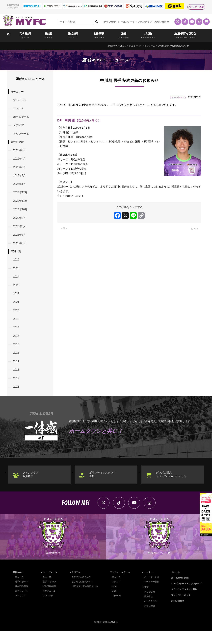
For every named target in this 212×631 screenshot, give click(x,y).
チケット (175, 572)
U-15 (114, 591)
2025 (16, 268)
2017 (16, 336)
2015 (16, 352)
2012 (16, 378)
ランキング (20, 595)
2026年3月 (19, 167)
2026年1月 (19, 184)
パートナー (147, 572)
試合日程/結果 (21, 586)
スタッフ (116, 582)
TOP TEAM (25, 35)
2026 (16, 259)
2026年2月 (19, 175)
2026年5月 (19, 150)
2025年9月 (19, 217)
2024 (16, 276)
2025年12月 (20, 192)
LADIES (148, 35)
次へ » (194, 228)
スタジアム (74, 572)
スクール (116, 595)
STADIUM (73, 35)
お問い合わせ (161, 22)
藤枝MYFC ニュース (130, 46)
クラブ (145, 587)
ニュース (18, 108)
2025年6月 (19, 243)
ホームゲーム (21, 116)
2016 (16, 344)
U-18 (114, 586)
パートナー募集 (196, 7)
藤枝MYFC (112, 46)
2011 (16, 386)
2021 (16, 302)
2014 (16, 361)
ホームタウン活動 (179, 578)
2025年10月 (20, 209)
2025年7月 (19, 235)
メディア (18, 125)
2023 (16, 285)
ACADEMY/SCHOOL (185, 35)
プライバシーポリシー (182, 595)
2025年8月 (19, 226)
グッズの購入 (171, 474)
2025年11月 (20, 201)
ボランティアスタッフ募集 (102, 474)
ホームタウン (150, 601)
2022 (16, 293)
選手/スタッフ (21, 582)
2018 (16, 327)
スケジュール (21, 591)
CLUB (123, 35)
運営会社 (148, 596)
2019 (16, 319)
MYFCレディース (48, 572)
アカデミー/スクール (120, 572)
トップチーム (148, 46)
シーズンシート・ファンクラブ (135, 22)
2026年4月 (19, 158)
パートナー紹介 (151, 577)
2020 (16, 310)
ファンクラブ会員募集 (30, 474)
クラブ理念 (149, 606)
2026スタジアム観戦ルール (85, 586)
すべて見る (19, 99)
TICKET (48, 35)
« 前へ (64, 228)
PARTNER (99, 35)
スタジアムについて (81, 577)
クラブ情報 (109, 22)
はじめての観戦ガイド (82, 582)
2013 (16, 369)
